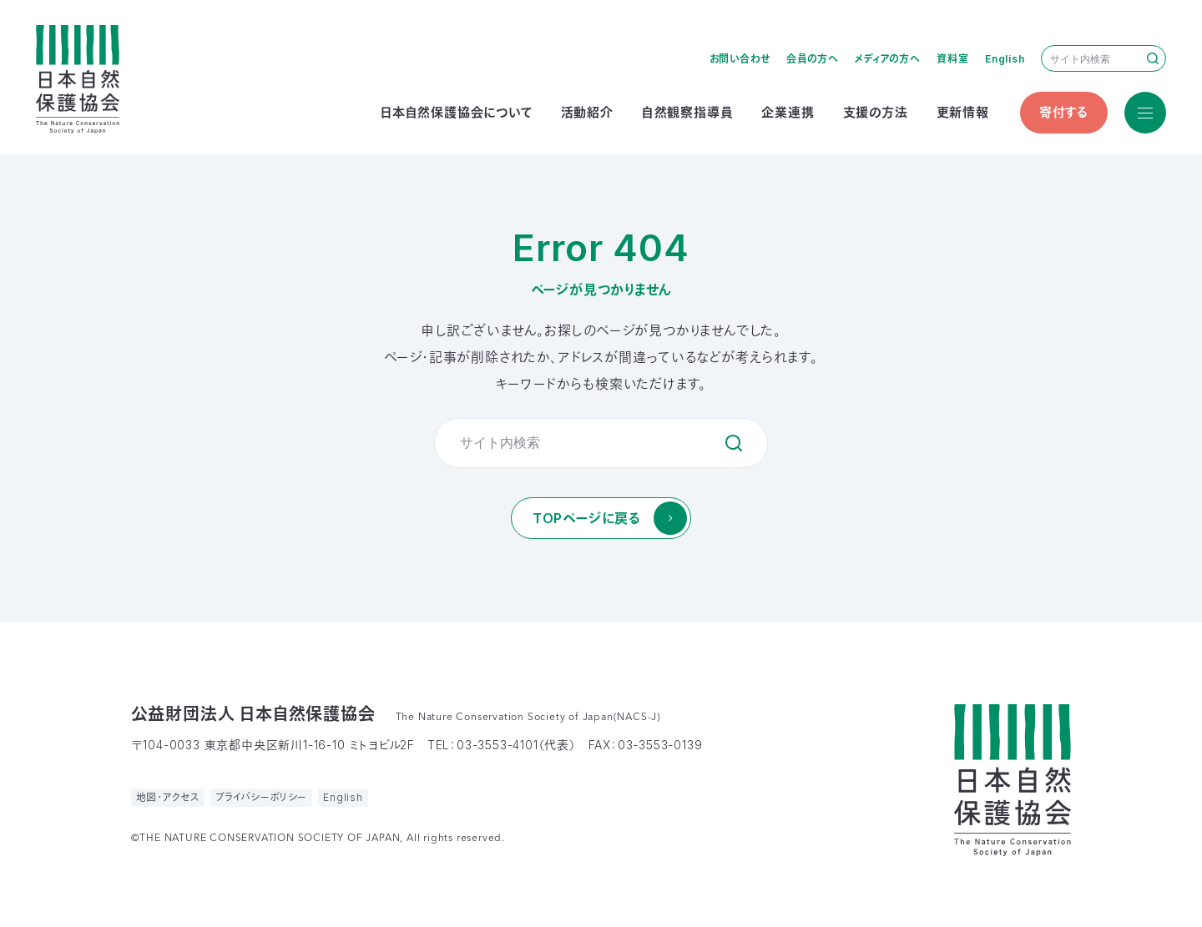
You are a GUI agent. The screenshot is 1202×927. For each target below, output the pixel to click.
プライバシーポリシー (261, 797)
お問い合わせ (740, 59)
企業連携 (787, 112)
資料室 (952, 59)
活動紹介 (587, 112)
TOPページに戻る (586, 518)
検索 (1152, 58)
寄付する (1063, 112)
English (1005, 59)
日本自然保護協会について (457, 112)
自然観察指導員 (688, 112)
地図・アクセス (168, 797)
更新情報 (963, 112)
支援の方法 (875, 112)
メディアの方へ (888, 59)
